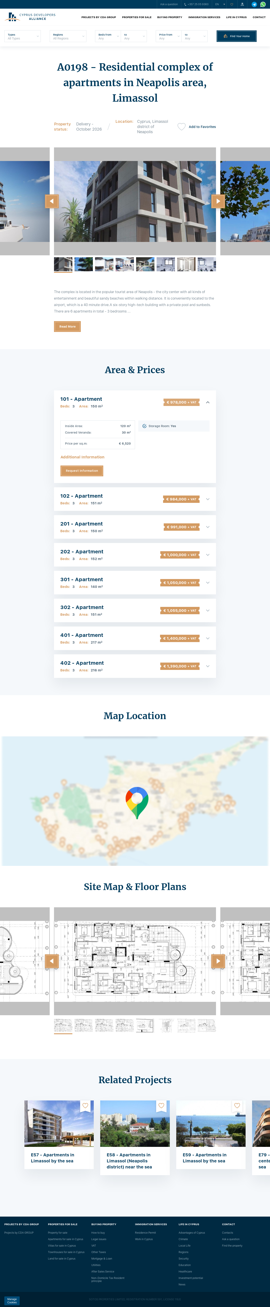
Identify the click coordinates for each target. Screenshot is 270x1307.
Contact (259, 17)
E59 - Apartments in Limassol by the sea (205, 1157)
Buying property (169, 17)
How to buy (98, 1232)
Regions (183, 1252)
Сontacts (227, 1232)
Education (185, 1265)
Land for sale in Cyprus (61, 1258)
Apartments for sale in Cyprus (65, 1239)
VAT (93, 1245)
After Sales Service (102, 1271)
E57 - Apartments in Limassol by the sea (52, 1157)
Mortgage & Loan (101, 1258)
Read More (67, 326)
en (217, 4)
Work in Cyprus (144, 1239)
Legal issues (98, 1239)
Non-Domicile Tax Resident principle (107, 1280)
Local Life (185, 1245)
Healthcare (185, 1271)
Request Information (82, 470)
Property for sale (57, 1232)
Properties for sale (136, 17)
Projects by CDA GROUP (98, 17)
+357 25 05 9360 (196, 4)
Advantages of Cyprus (192, 1232)
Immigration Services (204, 17)
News (182, 1284)
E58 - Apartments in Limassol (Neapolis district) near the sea (129, 1161)
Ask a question (169, 4)
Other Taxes (98, 1252)
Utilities (95, 1265)
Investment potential (191, 1278)
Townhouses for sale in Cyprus (66, 1252)
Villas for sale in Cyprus (62, 1245)
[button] (52, 201)
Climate (183, 1239)
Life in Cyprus (236, 17)
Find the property (232, 1245)
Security (184, 1258)
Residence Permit (145, 1232)
